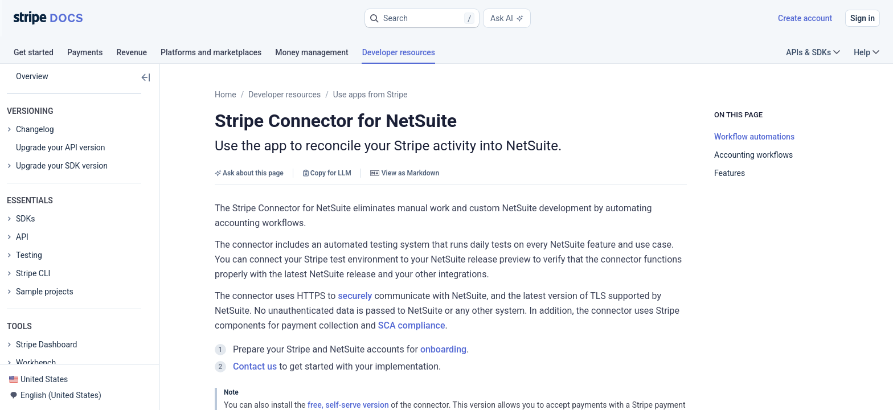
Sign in (862, 18)
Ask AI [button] (506, 18)
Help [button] (866, 52)
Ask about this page (249, 173)
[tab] (40, 54)
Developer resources (284, 94)
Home (225, 94)
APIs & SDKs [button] (813, 52)
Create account (805, 18)
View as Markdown (404, 173)
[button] (422, 18)
